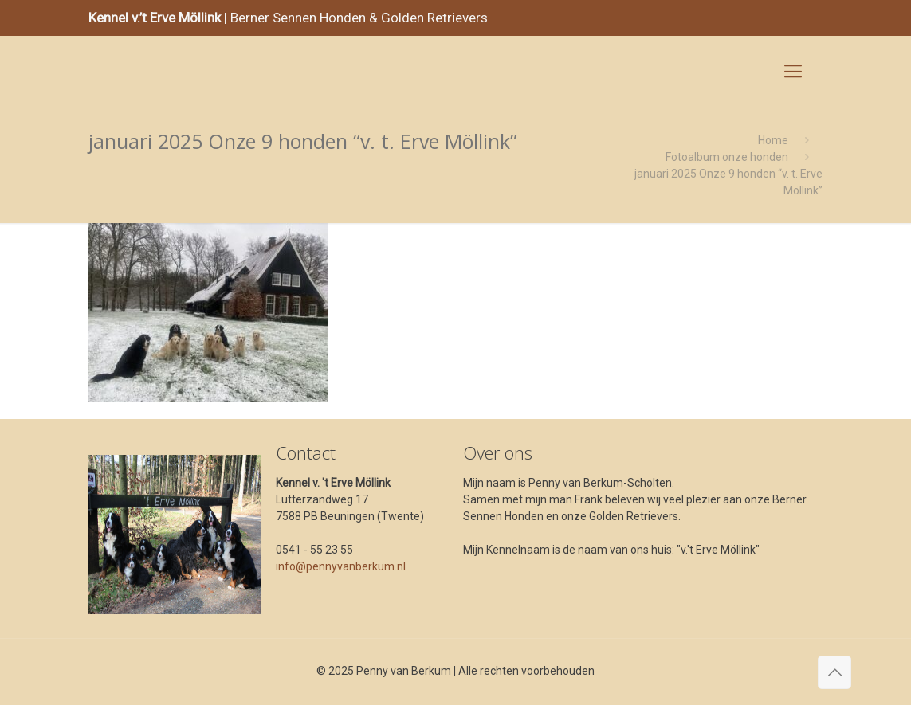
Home (773, 140)
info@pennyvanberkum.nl (341, 566)
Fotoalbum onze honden (727, 157)
